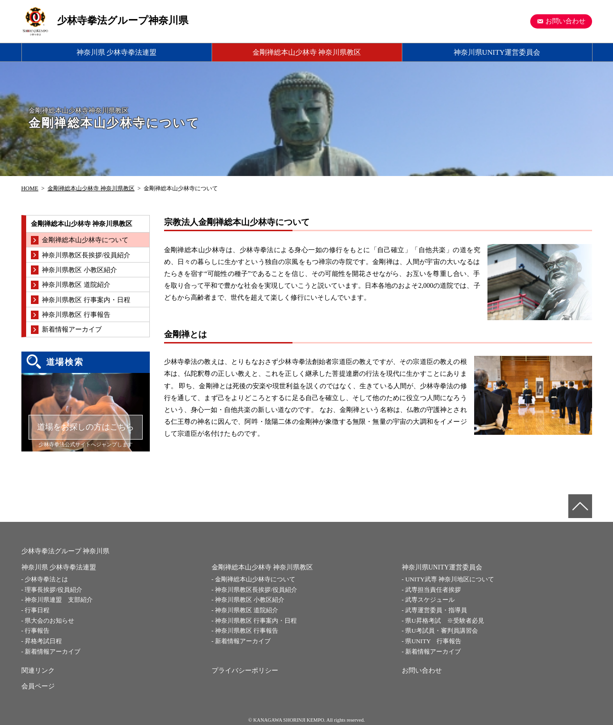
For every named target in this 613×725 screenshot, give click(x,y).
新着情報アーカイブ (52, 651)
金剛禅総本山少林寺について (255, 579)
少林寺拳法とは (46, 579)
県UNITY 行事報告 (433, 641)
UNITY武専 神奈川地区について (449, 579)
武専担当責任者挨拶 (433, 589)
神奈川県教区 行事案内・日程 (256, 620)
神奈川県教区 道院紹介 (246, 610)
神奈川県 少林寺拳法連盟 (117, 52)
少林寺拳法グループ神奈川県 (122, 20)
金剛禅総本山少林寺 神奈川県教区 (307, 52)
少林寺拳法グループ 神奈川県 (65, 551)
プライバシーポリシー (245, 670)
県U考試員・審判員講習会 (441, 630)
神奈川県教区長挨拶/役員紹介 (256, 589)
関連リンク (38, 670)
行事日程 (37, 610)
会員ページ (38, 686)
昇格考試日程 (43, 641)
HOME (30, 188)
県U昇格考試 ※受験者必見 (444, 620)
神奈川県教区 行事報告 (246, 630)
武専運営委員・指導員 (436, 610)
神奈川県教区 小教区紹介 (249, 599)
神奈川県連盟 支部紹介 (59, 599)
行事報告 (37, 630)
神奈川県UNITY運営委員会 (497, 52)
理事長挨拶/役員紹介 (53, 589)
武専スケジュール (430, 599)
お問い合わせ (565, 21)
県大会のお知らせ (49, 620)
